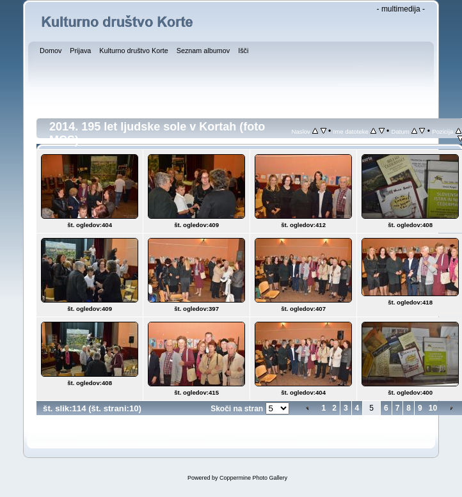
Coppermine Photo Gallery (253, 478)
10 (433, 408)
